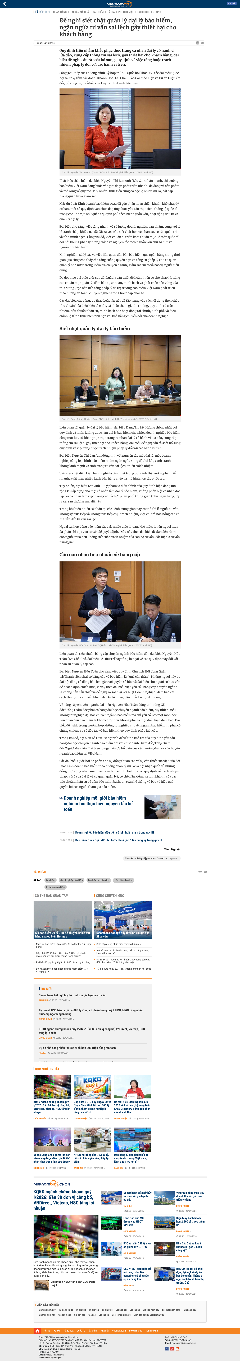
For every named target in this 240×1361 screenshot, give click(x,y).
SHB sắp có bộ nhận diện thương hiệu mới (119, 944)
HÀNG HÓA (69, 1331)
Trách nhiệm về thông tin (50, 1358)
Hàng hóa (118, 1168)
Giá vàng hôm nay (47, 1310)
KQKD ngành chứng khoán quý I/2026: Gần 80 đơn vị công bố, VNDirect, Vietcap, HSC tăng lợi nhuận (92, 1031)
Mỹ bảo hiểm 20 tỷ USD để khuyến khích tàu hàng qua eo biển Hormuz (62, 934)
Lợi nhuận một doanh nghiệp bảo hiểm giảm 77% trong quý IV (62, 970)
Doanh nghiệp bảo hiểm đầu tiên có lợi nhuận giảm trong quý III (114, 832)
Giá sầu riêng (64, 1315)
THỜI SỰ (46, 1331)
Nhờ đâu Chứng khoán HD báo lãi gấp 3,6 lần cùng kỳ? (189, 1247)
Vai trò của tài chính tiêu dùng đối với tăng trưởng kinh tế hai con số (123, 952)
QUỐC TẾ (81, 1331)
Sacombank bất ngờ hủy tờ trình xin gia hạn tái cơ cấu (123, 934)
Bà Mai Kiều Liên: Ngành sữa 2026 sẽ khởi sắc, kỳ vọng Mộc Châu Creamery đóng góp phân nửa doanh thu (132, 1107)
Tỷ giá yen (94, 1310)
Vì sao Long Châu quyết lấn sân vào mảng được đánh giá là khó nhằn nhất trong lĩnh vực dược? (52, 1158)
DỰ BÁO (56, 1331)
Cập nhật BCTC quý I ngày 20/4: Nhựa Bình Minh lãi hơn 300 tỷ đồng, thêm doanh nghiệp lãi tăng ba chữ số (92, 1107)
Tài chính (42, 12)
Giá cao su (104, 1315)
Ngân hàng (60, 12)
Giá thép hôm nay (47, 1315)
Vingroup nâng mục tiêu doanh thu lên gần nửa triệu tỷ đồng (190, 1196)
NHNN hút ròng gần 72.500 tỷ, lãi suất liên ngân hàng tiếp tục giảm (92, 1158)
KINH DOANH (152, 1331)
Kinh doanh (39, 1168)
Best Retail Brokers (121, 1315)
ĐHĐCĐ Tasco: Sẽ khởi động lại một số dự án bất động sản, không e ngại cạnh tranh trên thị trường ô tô (190, 1275)
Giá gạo (92, 1315)
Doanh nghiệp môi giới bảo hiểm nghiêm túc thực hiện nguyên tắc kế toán (98, 803)
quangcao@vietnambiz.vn (184, 1343)
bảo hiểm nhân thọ (123, 880)
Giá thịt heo (79, 1315)
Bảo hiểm (98, 12)
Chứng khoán (45, 1019)
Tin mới (46, 989)
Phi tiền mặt (126, 12)
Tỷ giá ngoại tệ (66, 1310)
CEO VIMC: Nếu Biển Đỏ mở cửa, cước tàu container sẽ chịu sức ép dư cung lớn (137, 1274)
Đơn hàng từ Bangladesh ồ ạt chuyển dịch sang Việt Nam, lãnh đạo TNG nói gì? (131, 1158)
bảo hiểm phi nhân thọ (98, 880)
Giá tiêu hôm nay (151, 1310)
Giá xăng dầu (190, 1310)
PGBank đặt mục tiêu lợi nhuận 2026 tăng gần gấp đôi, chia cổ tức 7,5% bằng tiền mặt (123, 961)
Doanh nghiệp (80, 1118)
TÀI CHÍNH (92, 1331)
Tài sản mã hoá (79, 12)
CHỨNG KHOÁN (119, 1331)
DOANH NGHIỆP (136, 1331)
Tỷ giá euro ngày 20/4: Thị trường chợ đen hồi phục (124, 969)
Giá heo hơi (121, 1310)
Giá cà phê (135, 1310)
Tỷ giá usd (81, 1310)
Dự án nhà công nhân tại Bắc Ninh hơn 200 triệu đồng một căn (77, 1048)
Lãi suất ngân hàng (171, 1310)
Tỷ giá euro (107, 1310)
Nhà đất (43, 1053)
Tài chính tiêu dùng (149, 12)
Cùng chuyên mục (110, 896)
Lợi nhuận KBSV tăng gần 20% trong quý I (73, 1283)
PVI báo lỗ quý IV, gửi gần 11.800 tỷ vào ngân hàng (63, 962)
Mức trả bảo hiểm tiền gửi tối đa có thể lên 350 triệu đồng (64, 945)
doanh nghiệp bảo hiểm (71, 880)
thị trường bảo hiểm (55, 887)
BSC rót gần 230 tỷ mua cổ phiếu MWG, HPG (137, 1245)
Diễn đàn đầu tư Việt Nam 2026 (149, 1315)
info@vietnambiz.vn (55, 1355)
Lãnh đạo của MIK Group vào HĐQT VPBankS (134, 1222)
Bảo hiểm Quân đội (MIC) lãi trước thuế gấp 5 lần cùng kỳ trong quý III (118, 840)
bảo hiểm (50, 880)
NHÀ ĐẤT (105, 1331)
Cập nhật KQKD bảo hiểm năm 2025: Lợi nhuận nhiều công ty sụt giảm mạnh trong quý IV (61, 955)
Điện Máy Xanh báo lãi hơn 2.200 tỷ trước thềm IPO (190, 1222)
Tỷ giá (111, 12)
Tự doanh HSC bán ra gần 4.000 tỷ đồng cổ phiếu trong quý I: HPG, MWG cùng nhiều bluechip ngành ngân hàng (91, 1012)
